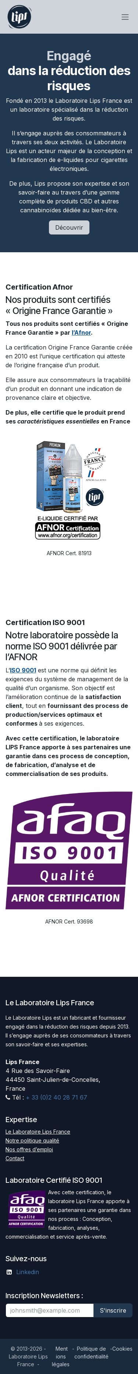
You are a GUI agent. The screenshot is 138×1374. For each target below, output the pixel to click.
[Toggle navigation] (125, 17)
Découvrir (69, 227)
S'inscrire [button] (113, 1310)
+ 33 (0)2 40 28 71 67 (55, 1097)
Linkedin (27, 1272)
